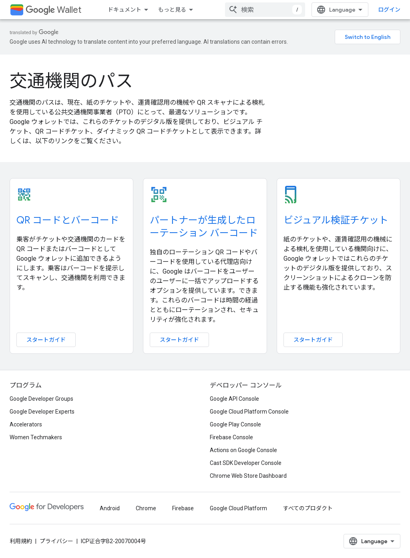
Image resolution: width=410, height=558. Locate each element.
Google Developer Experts (42, 411)
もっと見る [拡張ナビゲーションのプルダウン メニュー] (172, 9)
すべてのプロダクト (308, 508)
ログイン (389, 9)
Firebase (183, 508)
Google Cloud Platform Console (249, 411)
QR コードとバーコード (67, 220)
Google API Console (234, 399)
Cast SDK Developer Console (245, 463)
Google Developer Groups (41, 399)
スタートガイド (46, 339)
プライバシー (56, 541)
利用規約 (21, 541)
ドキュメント (124, 9)
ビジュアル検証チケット (335, 220)
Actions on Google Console (243, 450)
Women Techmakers (36, 437)
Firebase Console (231, 437)
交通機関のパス (71, 81)
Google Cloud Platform (238, 508)
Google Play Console (235, 424)
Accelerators (26, 424)
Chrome (146, 508)
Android (110, 508)
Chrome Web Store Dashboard (248, 476)
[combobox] (265, 9)
